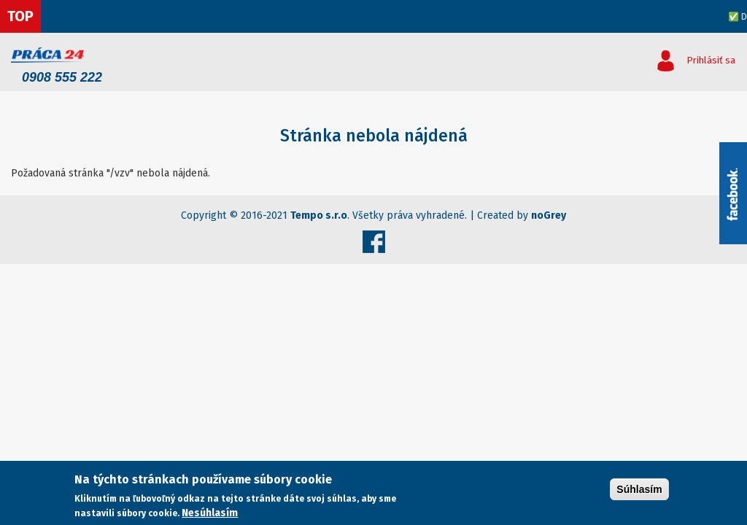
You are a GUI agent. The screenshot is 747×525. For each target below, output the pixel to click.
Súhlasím (639, 489)
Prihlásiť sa (710, 60)
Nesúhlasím (210, 513)
